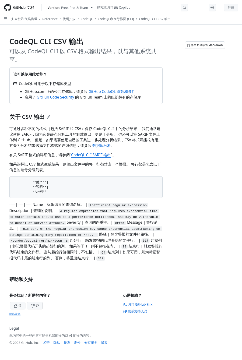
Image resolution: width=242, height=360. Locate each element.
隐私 (56, 342)
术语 (46, 342)
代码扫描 (69, 19)
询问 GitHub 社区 (138, 304)
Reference (50, 19)
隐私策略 (15, 314)
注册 (231, 7)
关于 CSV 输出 (29, 116)
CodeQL (87, 19)
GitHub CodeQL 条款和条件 (111, 91)
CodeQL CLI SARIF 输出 (91, 154)
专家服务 (90, 342)
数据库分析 (101, 145)
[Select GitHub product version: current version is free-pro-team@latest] (70, 7)
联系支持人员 (135, 311)
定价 (77, 342)
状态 (67, 342)
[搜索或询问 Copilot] (141, 7)
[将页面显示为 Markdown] (205, 45)
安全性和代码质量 (24, 19)
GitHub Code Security (55, 97)
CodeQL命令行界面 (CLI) (116, 19)
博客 (104, 342)
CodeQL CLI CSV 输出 (155, 19)
